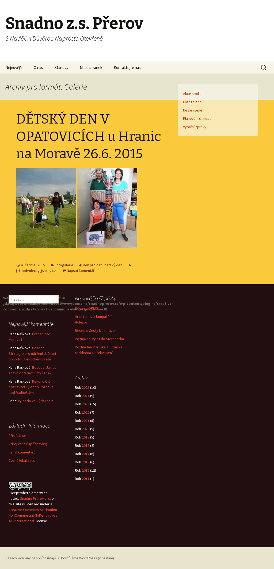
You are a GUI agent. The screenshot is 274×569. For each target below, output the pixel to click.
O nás (38, 67)
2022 (85, 412)
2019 (85, 437)
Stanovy (61, 67)
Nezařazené (192, 110)
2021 (85, 420)
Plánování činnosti (197, 118)
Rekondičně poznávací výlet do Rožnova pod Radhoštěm (31, 387)
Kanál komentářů (22, 452)
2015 (85, 470)
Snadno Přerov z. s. (35, 498)
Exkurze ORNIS (86, 308)
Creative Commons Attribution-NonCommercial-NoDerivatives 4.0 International (33, 515)
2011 (85, 478)
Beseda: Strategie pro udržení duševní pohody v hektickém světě (32, 353)
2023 (85, 404)
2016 (85, 462)
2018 (85, 445)
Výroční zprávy (194, 126)
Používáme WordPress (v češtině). (88, 558)
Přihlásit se (17, 435)
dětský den (113, 265)
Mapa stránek (91, 67)
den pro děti (92, 265)
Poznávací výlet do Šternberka (99, 338)
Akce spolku (193, 93)
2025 (85, 387)
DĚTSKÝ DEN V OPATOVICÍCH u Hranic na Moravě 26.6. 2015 (88, 136)
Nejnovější (13, 67)
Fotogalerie (64, 265)
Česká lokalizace (22, 460)
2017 (85, 453)
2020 (85, 428)
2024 (85, 395)
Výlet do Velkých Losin (35, 400)
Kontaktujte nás (127, 67)
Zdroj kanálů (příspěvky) (28, 443)
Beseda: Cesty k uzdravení (96, 330)
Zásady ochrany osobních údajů (30, 558)
